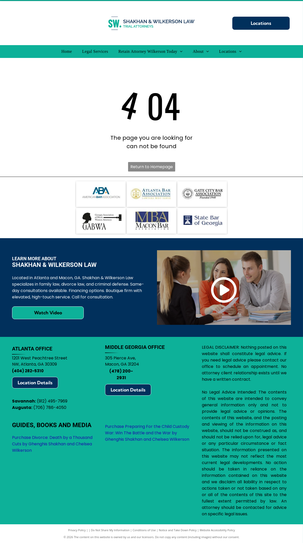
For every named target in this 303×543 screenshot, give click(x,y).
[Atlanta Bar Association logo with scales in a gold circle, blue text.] (151, 194)
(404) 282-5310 (28, 371)
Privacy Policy (77, 530)
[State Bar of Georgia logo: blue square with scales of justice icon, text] (202, 221)
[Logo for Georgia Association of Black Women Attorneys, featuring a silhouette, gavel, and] (101, 221)
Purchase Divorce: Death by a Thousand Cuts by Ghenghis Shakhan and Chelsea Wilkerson (52, 444)
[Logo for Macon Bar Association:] (151, 221)
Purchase (114, 426)
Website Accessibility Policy (217, 530)
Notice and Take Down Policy (178, 530)
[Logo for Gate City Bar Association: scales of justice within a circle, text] (202, 194)
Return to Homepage (151, 167)
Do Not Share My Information (110, 530)
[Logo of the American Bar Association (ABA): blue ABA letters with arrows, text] (101, 194)
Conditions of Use (144, 530)
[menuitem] (66, 51)
